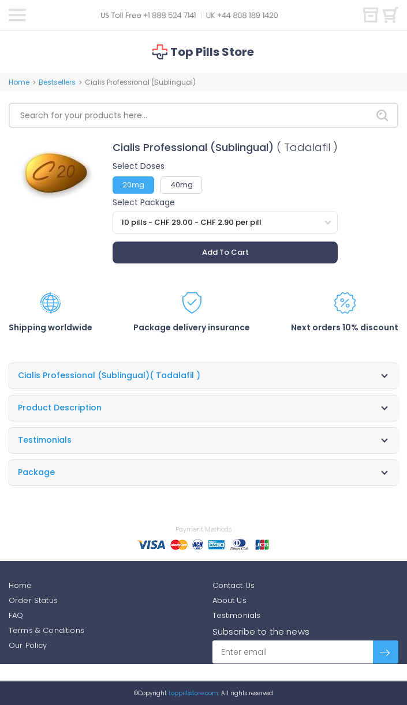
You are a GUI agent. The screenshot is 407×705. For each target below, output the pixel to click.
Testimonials (236, 615)
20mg (133, 184)
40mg (181, 184)
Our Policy (28, 645)
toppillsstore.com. (193, 693)
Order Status (33, 600)
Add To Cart (225, 252)
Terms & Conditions (46, 630)
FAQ (16, 615)
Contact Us (233, 585)
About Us (229, 600)
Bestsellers (57, 82)
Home (19, 82)
